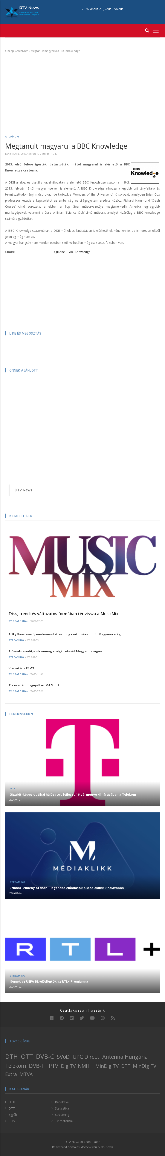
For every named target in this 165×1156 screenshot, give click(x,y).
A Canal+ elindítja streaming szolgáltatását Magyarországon (55, 651)
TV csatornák (19, 621)
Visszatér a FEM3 (21, 668)
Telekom (15, 1065)
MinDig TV (107, 1066)
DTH (11, 1056)
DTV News (23, 489)
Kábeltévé (62, 1102)
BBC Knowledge (79, 252)
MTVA (26, 1074)
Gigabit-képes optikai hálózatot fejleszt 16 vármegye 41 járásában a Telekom (72, 794)
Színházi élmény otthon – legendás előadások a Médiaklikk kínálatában (66, 888)
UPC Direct (86, 1056)
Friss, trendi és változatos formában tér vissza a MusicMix (63, 613)
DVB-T (36, 1065)
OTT (27, 1056)
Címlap (9, 51)
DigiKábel (59, 252)
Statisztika (62, 1108)
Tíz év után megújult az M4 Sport (34, 685)
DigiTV (68, 1066)
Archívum (22, 51)
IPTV (12, 788)
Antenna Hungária (125, 1056)
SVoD (63, 1056)
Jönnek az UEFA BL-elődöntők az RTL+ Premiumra (48, 981)
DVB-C (45, 1056)
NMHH (85, 1066)
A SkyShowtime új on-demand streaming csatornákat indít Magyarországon (66, 634)
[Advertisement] (82, 87)
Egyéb (13, 1115)
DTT (126, 1066)
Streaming (16, 640)
